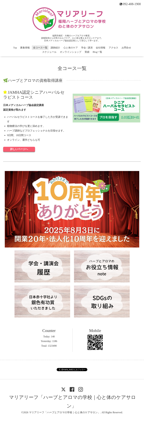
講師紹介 (55, 47)
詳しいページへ (19, 149)
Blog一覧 (97, 52)
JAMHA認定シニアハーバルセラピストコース (34, 95)
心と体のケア (70, 47)
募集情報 (25, 47)
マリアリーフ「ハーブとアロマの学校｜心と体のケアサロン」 (64, 412)
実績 (87, 52)
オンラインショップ (70, 52)
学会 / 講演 (87, 47)
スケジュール (49, 52)
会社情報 (100, 47)
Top (15, 47)
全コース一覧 (40, 47)
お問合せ (126, 47)
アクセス (113, 47)
